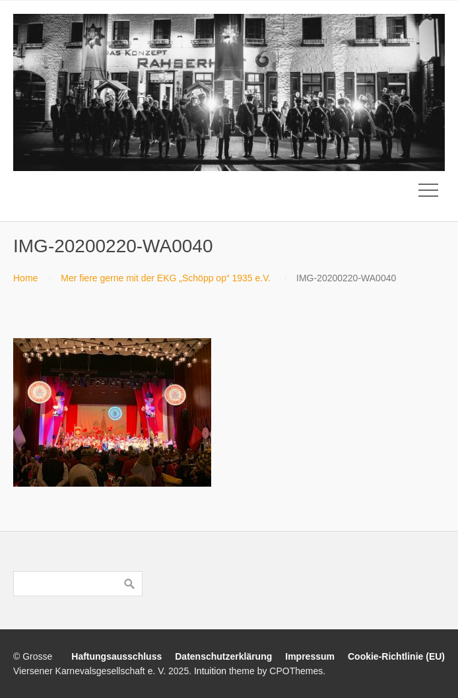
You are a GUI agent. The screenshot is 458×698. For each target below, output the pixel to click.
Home (25, 278)
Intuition (210, 671)
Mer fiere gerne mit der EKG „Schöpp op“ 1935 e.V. (166, 278)
